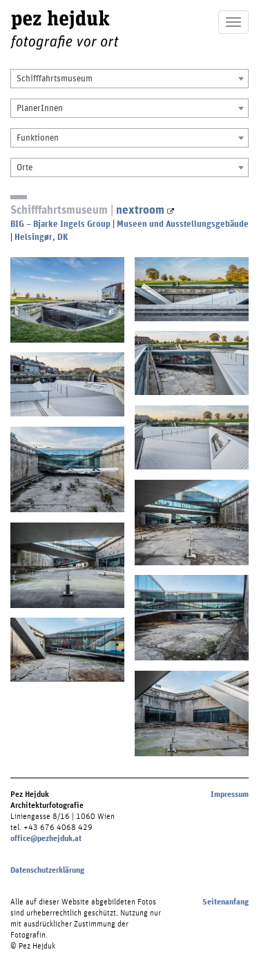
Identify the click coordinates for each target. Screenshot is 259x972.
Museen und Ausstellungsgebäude (183, 224)
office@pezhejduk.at (45, 838)
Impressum (230, 794)
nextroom (145, 209)
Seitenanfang (225, 901)
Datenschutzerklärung (47, 869)
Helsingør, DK (41, 237)
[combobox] (129, 78)
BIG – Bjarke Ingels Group (60, 224)
